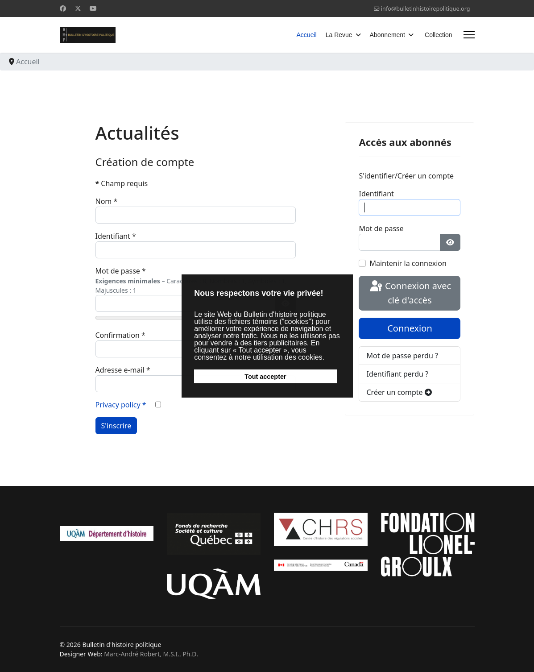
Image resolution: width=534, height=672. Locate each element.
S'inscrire (116, 426)
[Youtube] (93, 8)
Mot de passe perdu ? (402, 356)
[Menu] (469, 35)
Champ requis (121, 183)
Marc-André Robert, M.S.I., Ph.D (150, 654)
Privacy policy (120, 405)
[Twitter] (78, 8)
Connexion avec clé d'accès (409, 292)
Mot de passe (120, 271)
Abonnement (387, 34)
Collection (438, 34)
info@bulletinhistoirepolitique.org (425, 8)
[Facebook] (63, 8)
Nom (106, 201)
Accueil (307, 34)
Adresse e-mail (122, 370)
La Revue (339, 34)
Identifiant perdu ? (397, 374)
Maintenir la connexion (407, 263)
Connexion (409, 328)
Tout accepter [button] (265, 376)
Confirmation (120, 335)
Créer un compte (398, 392)
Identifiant (115, 236)
